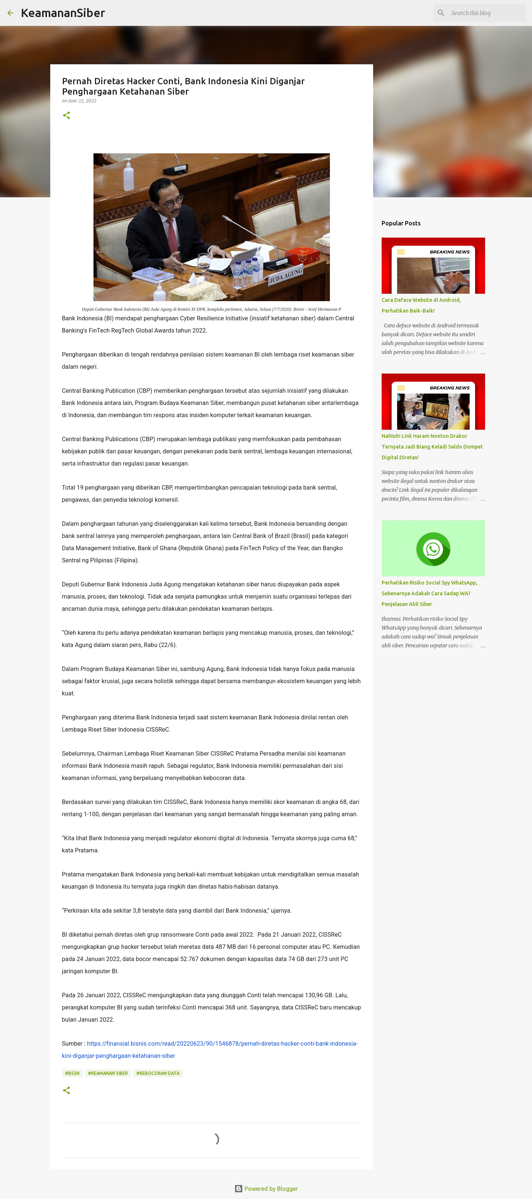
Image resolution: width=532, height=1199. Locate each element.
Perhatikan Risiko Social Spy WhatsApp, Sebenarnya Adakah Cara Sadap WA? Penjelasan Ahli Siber (429, 593)
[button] (66, 116)
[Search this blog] (487, 13)
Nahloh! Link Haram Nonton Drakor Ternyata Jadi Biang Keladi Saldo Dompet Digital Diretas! (432, 446)
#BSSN (72, 1073)
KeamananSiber (63, 12)
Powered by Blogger (266, 1188)
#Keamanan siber (108, 1073)
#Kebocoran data (158, 1073)
